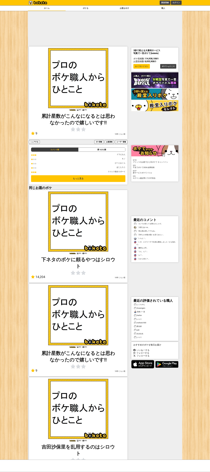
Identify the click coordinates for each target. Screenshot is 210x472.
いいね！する (141, 350)
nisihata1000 (140, 323)
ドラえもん (121, 154)
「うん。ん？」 (141, 251)
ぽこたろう (121, 167)
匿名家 (138, 326)
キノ (123, 159)
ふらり (138, 319)
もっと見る (78, 178)
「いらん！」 (140, 238)
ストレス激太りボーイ (116, 172)
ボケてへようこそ (168, 66)
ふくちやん (139, 304)
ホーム (47, 8)
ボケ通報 (99, 142)
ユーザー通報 (121, 142)
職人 (163, 8)
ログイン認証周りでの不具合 (155, 177)
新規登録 (165, 2)
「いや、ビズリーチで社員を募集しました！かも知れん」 (154, 243)
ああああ (138, 333)
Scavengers (139, 308)
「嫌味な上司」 (141, 248)
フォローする (141, 353)
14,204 (38, 277)
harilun (138, 315)
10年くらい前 (120, 134)
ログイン (176, 2)
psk (136, 330)
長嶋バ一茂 (139, 312)
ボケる (85, 8)
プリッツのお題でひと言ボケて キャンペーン (155, 161)
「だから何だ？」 (142, 259)
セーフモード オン (141, 66)
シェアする (34, 142)
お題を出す (124, 8)
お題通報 (109, 142)
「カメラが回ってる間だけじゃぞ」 (148, 224)
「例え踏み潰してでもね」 (145, 231)
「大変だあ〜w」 (141, 227)
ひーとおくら (120, 163)
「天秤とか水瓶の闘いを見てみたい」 (149, 235)
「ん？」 (138, 255)
